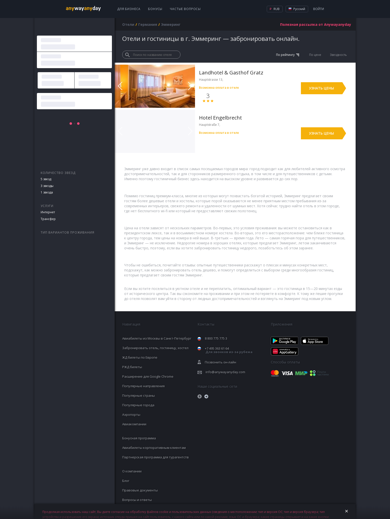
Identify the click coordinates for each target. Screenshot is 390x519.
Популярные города (138, 405)
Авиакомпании (134, 424)
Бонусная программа (139, 438)
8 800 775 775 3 (216, 338)
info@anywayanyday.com (225, 372)
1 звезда (47, 192)
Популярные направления (143, 386)
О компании (132, 471)
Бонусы (155, 9)
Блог (125, 480)
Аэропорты (131, 414)
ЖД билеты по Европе (139, 357)
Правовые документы (140, 490)
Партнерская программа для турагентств (155, 457)
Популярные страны (138, 395)
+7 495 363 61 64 (228, 350)
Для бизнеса (129, 9)
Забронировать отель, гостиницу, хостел (155, 348)
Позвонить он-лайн (220, 362)
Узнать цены (321, 88)
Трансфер (48, 219)
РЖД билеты (132, 367)
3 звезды (47, 186)
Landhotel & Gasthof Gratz (231, 72)
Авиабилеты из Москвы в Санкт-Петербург (156, 338)
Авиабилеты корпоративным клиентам (154, 447)
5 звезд (46, 179)
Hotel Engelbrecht (220, 117)
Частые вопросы (185, 9)
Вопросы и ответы (137, 499)
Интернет (48, 212)
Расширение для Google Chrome (147, 376)
